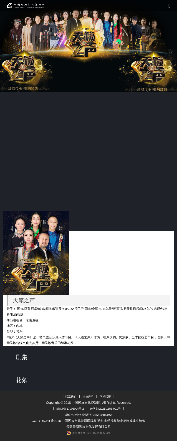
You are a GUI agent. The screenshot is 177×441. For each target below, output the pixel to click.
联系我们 (70, 396)
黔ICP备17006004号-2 (70, 408)
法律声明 (88, 396)
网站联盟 (105, 396)
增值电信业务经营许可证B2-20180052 (88, 414)
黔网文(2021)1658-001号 (105, 408)
